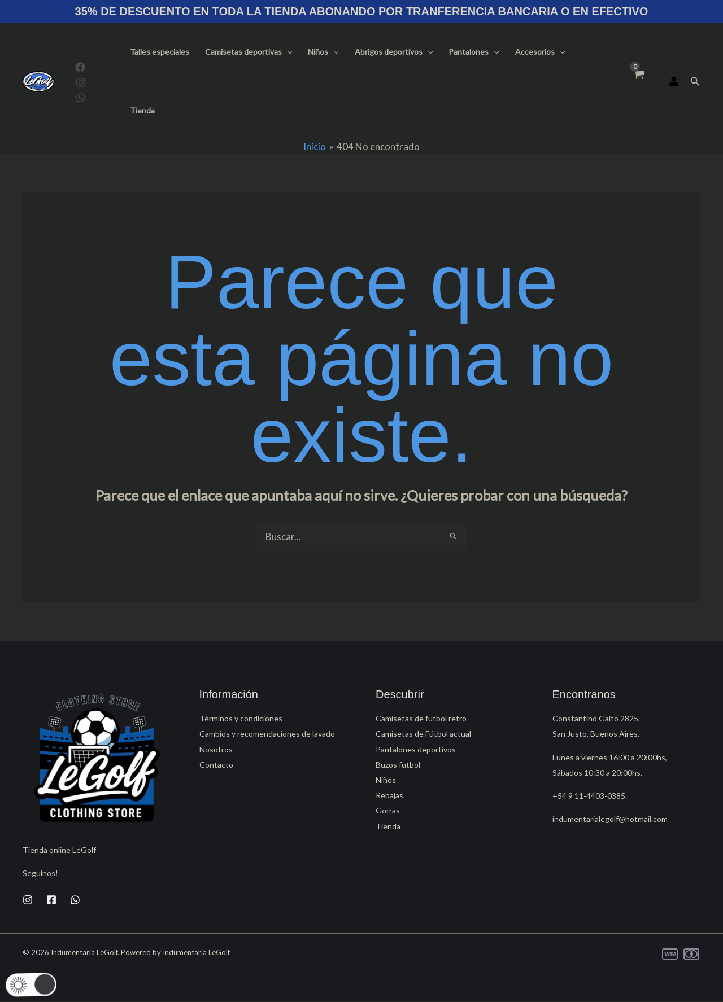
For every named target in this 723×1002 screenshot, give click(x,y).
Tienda (142, 110)
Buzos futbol (398, 764)
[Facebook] (80, 67)
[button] (287, 52)
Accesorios (540, 52)
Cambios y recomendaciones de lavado (267, 733)
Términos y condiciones (240, 718)
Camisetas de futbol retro (421, 718)
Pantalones (473, 52)
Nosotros (216, 749)
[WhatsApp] (81, 98)
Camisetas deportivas (248, 52)
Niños (323, 52)
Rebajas (389, 795)
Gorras (388, 810)
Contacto (216, 764)
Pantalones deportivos (416, 749)
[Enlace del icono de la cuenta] (674, 81)
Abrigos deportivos (394, 52)
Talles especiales (159, 51)
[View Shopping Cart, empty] (638, 81)
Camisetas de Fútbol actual (423, 733)
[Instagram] (81, 82)
